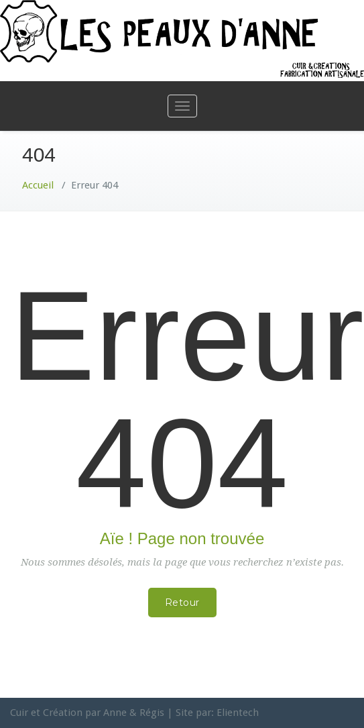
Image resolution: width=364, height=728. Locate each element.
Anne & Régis (133, 713)
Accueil (38, 185)
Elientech (238, 713)
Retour (182, 602)
